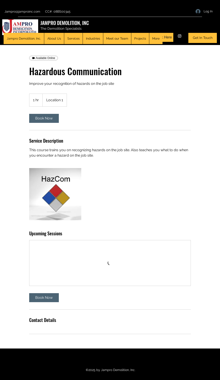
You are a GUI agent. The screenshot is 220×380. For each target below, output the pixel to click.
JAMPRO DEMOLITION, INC (64, 22)
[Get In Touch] (202, 38)
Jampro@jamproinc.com (22, 11)
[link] (44, 118)
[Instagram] (179, 36)
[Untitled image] (55, 194)
